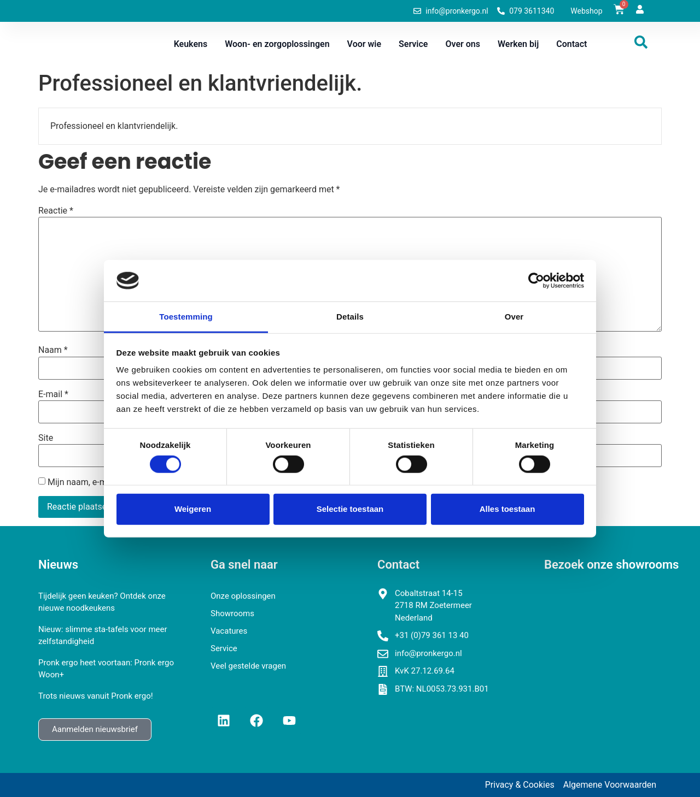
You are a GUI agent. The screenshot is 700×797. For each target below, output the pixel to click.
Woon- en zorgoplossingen (277, 44)
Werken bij (518, 44)
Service (413, 44)
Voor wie (364, 44)
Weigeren (192, 508)
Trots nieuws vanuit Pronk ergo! (95, 696)
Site (45, 438)
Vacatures (229, 631)
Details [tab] (350, 316)
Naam (53, 350)
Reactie (55, 210)
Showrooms (232, 613)
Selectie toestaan (350, 508)
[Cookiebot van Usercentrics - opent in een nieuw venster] (536, 281)
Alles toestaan (507, 508)
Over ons (462, 44)
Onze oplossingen (243, 596)
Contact (571, 44)
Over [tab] (514, 316)
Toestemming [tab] (186, 316)
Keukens (191, 44)
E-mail (53, 394)
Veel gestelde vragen (248, 666)
